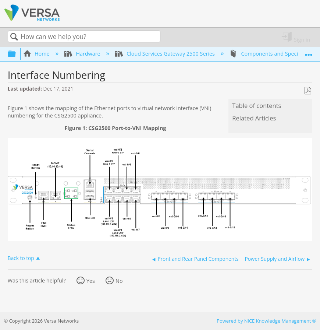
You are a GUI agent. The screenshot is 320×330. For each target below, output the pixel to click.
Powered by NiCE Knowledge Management (266, 320)
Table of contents (256, 105)
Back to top (21, 257)
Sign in (302, 39)
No (119, 280)
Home (37, 53)
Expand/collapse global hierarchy (16, 54)
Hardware (83, 53)
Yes (90, 280)
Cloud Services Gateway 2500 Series (165, 53)
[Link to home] (32, 19)
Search (14, 37)
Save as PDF (307, 91)
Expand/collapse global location (309, 51)
